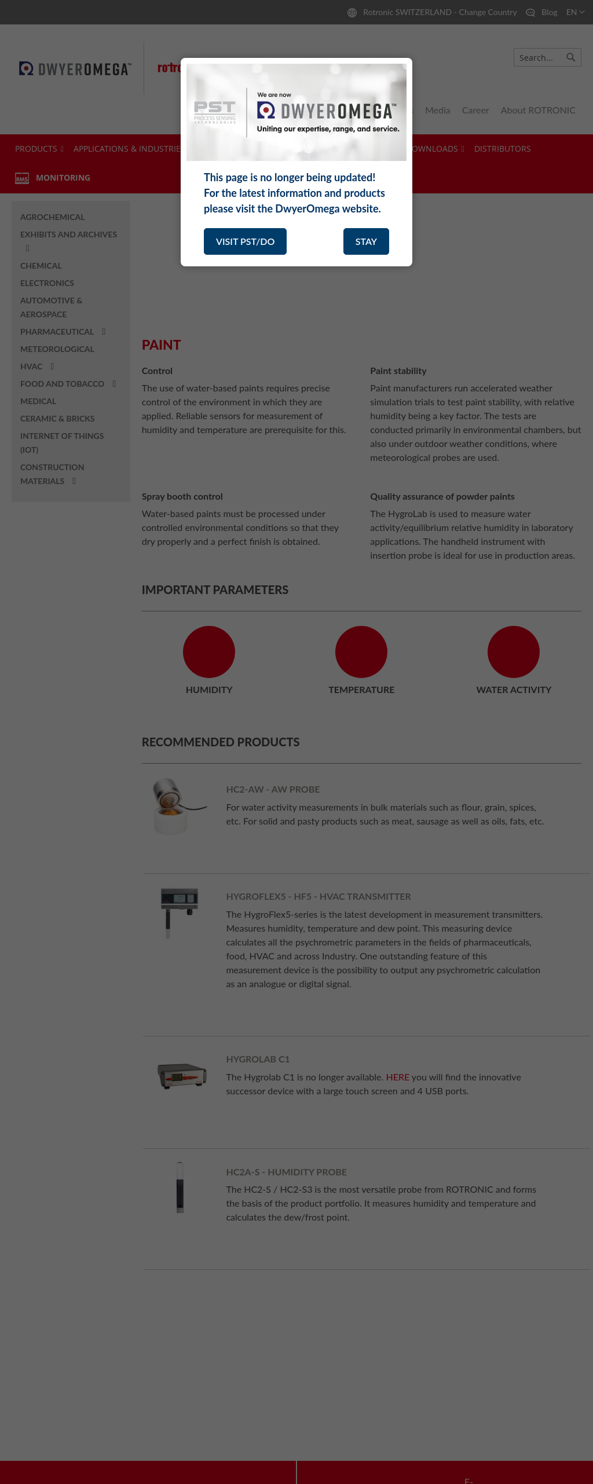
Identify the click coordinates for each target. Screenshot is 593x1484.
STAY (366, 241)
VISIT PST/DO (245, 241)
